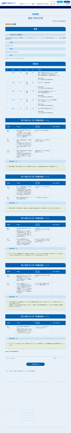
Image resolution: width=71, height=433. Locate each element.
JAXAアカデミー (24, 394)
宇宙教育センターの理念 (9, 383)
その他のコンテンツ (8, 420)
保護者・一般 (56, 387)
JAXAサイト (67, 1)
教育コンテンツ (60, 4)
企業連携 (39, 387)
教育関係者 (56, 388)
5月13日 (13, 72)
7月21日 (13, 99)
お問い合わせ (7, 387)
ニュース (21, 408)
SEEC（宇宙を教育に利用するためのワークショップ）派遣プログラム (27, 387)
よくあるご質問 (23, 416)
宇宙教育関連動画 (8, 416)
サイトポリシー (64, 428)
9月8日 (13, 108)
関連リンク (22, 414)
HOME (7, 371)
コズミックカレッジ (24, 390)
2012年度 (26, 371)
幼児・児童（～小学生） (58, 383)
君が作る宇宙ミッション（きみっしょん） (27, 398)
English (60, 1)
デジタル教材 (7, 412)
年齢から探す (53, 4)
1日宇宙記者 (23, 399)
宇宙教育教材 (67, 4)
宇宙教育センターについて (24, 4)
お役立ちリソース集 (8, 415)
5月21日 (13, 82)
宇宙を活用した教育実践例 (25, 405)
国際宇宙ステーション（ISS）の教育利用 (10, 419)
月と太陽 (54, 358)
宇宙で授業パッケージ (25, 388)
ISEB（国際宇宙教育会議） (25, 403)
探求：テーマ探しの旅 (11, 358)
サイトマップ (58, 428)
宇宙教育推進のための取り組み (43, 4)
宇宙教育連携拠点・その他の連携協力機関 (11, 385)
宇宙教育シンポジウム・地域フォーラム (42, 384)
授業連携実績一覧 (35, 364)
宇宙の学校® (23, 391)
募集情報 (21, 411)
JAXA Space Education (9, 422)
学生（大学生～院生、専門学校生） (60, 386)
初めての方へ (54, 1)
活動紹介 (33, 4)
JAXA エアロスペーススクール (26, 395)
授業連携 (14, 371)
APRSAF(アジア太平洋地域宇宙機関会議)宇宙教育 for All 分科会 (27, 402)
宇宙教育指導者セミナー (25, 392)
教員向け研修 (23, 383)
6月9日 (13, 91)
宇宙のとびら (7, 414)
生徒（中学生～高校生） (58, 384)
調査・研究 (39, 385)
